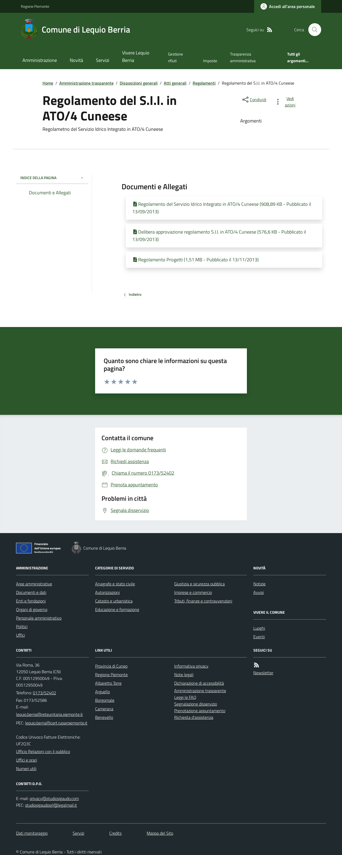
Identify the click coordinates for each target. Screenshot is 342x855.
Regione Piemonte (35, 6)
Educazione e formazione (117, 609)
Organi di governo (31, 609)
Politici (22, 626)
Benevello (104, 717)
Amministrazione (39, 60)
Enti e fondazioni (31, 601)
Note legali (183, 674)
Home (47, 83)
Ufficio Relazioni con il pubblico (43, 751)
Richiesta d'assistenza (193, 717)
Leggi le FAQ (185, 697)
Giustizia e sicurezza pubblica (199, 584)
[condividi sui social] (253, 99)
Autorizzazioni (107, 592)
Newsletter (263, 672)
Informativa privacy (191, 666)
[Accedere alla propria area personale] (287, 6)
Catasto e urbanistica (114, 601)
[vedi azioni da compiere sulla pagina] (286, 101)
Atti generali (175, 83)
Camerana (104, 709)
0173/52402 (44, 692)
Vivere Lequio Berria (135, 56)
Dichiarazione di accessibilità (199, 683)
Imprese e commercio (193, 592)
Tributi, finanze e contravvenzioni (203, 601)
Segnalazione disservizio (195, 704)
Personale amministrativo (38, 618)
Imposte (210, 61)
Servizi (102, 60)
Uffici (20, 635)
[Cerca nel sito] (312, 29)
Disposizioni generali (139, 83)
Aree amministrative (34, 584)
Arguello (102, 691)
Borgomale (104, 700)
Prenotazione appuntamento (199, 710)
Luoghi (259, 628)
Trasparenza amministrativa (243, 57)
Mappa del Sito (160, 833)
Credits (115, 833)
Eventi (259, 636)
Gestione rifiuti (175, 57)
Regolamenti (204, 83)
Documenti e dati (31, 592)
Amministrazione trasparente (86, 83)
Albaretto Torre (108, 683)
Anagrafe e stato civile (115, 584)
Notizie (259, 584)
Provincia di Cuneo (111, 666)
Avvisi (258, 592)
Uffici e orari (26, 760)
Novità (76, 60)
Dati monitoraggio (32, 833)
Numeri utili (26, 768)
